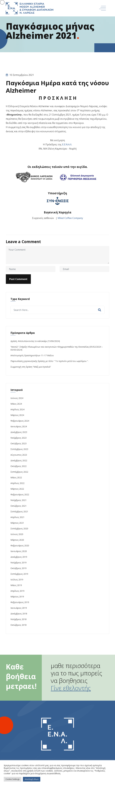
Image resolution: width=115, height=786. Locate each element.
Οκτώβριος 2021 (18, 505)
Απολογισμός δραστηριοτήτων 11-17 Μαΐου (32, 355)
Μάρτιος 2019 (17, 596)
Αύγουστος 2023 (18, 454)
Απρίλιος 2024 (17, 409)
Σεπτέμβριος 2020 (19, 528)
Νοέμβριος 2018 (18, 619)
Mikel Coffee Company (70, 218)
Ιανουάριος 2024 (18, 426)
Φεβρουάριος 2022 (19, 494)
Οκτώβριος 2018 (18, 624)
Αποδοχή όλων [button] (31, 779)
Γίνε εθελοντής (71, 688)
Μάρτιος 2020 (17, 539)
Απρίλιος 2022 (17, 483)
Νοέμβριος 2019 (18, 562)
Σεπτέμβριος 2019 (19, 573)
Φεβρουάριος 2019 (19, 602)
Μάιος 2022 (16, 477)
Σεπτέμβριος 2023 (19, 449)
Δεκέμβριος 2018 (18, 613)
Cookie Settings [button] (13, 779)
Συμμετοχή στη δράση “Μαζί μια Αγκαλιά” (30, 366)
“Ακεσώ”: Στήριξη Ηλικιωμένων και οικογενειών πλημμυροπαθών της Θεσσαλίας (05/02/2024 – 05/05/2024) (56, 348)
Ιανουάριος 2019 (18, 607)
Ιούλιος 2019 (16, 579)
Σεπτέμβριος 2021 (19, 511)
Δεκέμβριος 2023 (18, 432)
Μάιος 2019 (16, 585)
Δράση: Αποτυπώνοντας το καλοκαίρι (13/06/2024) (35, 341)
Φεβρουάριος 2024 (19, 420)
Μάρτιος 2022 (17, 488)
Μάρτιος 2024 (17, 415)
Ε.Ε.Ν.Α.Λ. (67, 144)
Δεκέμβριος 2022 (18, 460)
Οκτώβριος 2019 (18, 568)
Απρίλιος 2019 (17, 590)
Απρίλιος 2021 (17, 517)
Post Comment (18, 279)
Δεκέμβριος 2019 (18, 556)
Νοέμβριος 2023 (18, 437)
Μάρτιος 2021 (17, 522)
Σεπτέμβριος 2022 (19, 471)
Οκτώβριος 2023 (18, 443)
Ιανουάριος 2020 (18, 551)
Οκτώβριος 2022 (18, 466)
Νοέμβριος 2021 (18, 500)
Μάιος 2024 (16, 403)
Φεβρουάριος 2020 (19, 545)
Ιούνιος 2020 (16, 534)
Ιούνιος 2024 (16, 398)
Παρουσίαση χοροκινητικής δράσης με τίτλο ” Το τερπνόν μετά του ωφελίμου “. (49, 361)
